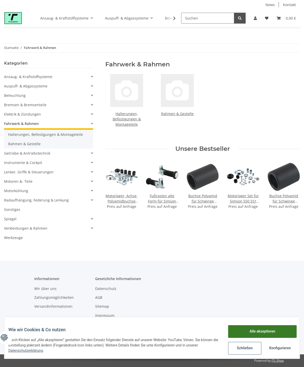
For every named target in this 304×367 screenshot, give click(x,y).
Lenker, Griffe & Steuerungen (29, 172)
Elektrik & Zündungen (22, 114)
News (270, 4)
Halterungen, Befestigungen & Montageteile (127, 119)
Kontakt (289, 4)
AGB (98, 297)
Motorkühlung (16, 190)
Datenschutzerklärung (42, 350)
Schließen (241, 348)
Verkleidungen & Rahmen (25, 228)
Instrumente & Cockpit (23, 162)
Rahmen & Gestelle (177, 113)
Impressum (104, 315)
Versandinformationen (53, 306)
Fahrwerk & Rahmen (21, 123)
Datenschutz (105, 288)
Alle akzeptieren (258, 331)
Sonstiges (12, 209)
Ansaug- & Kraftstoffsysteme (28, 76)
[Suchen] (207, 18)
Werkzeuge (13, 237)
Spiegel (10, 218)
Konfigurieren (276, 348)
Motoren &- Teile (18, 181)
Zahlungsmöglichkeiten (54, 297)
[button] (255, 18)
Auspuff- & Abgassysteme (25, 86)
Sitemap (102, 306)
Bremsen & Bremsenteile (25, 104)
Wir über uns (45, 288)
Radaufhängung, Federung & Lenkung (36, 200)
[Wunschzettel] (267, 18)
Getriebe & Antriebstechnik (27, 153)
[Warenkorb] (286, 18)
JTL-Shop (278, 360)
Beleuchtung (15, 95)
